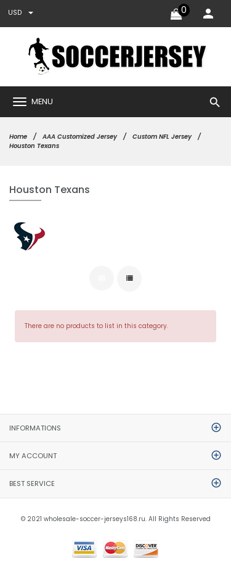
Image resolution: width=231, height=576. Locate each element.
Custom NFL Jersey (162, 136)
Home (18, 136)
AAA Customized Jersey (80, 136)
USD (20, 12)
